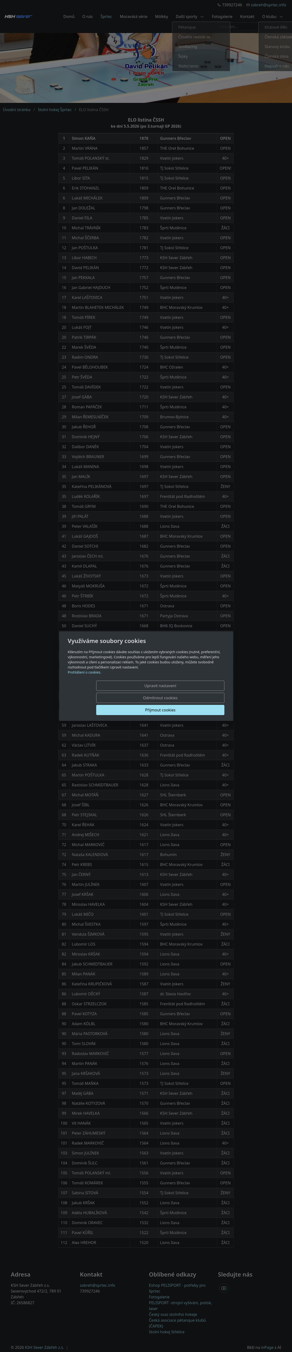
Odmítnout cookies (152, 698)
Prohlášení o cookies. (84, 684)
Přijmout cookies (201, 698)
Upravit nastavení (104, 698)
